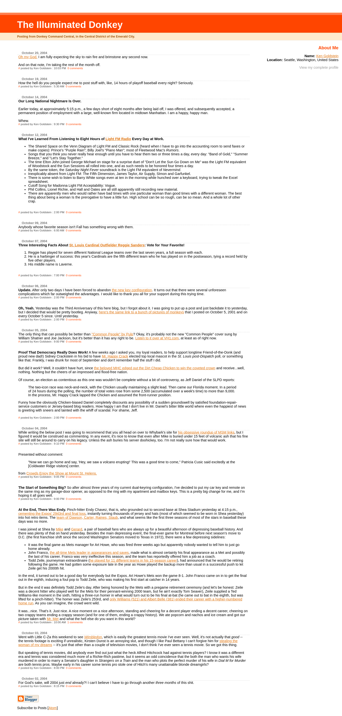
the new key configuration (132, 290)
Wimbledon (93, 637)
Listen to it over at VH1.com (157, 338)
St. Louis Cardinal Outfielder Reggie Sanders (107, 245)
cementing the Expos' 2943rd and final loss (52, 514)
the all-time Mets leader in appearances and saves (89, 553)
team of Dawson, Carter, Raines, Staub (87, 517)
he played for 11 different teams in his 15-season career (133, 560)
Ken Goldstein (327, 56)
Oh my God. (28, 57)
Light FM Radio (118, 139)
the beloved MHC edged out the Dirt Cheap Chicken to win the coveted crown (154, 368)
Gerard (76, 529)
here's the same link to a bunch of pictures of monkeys (141, 312)
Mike (59, 529)
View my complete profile (319, 67)
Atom (53, 708)
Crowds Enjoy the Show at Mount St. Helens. (61, 473)
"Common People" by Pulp (112, 334)
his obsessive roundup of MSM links (206, 432)
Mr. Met (53, 619)
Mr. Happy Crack (115, 356)
